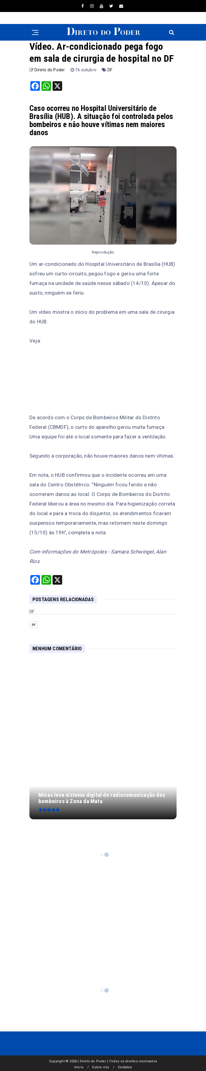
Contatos (125, 1067)
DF (110, 69)
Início (78, 1067)
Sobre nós (100, 1067)
